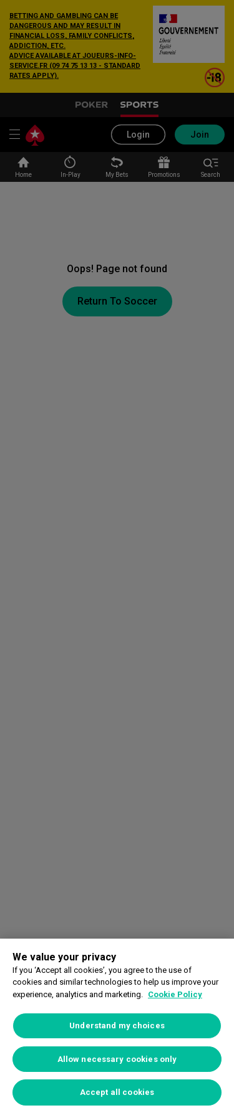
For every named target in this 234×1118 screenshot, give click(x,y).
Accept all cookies (117, 1092)
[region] (117, 1028)
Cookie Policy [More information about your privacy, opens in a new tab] (175, 994)
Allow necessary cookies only (117, 1059)
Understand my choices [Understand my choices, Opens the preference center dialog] (117, 1025)
